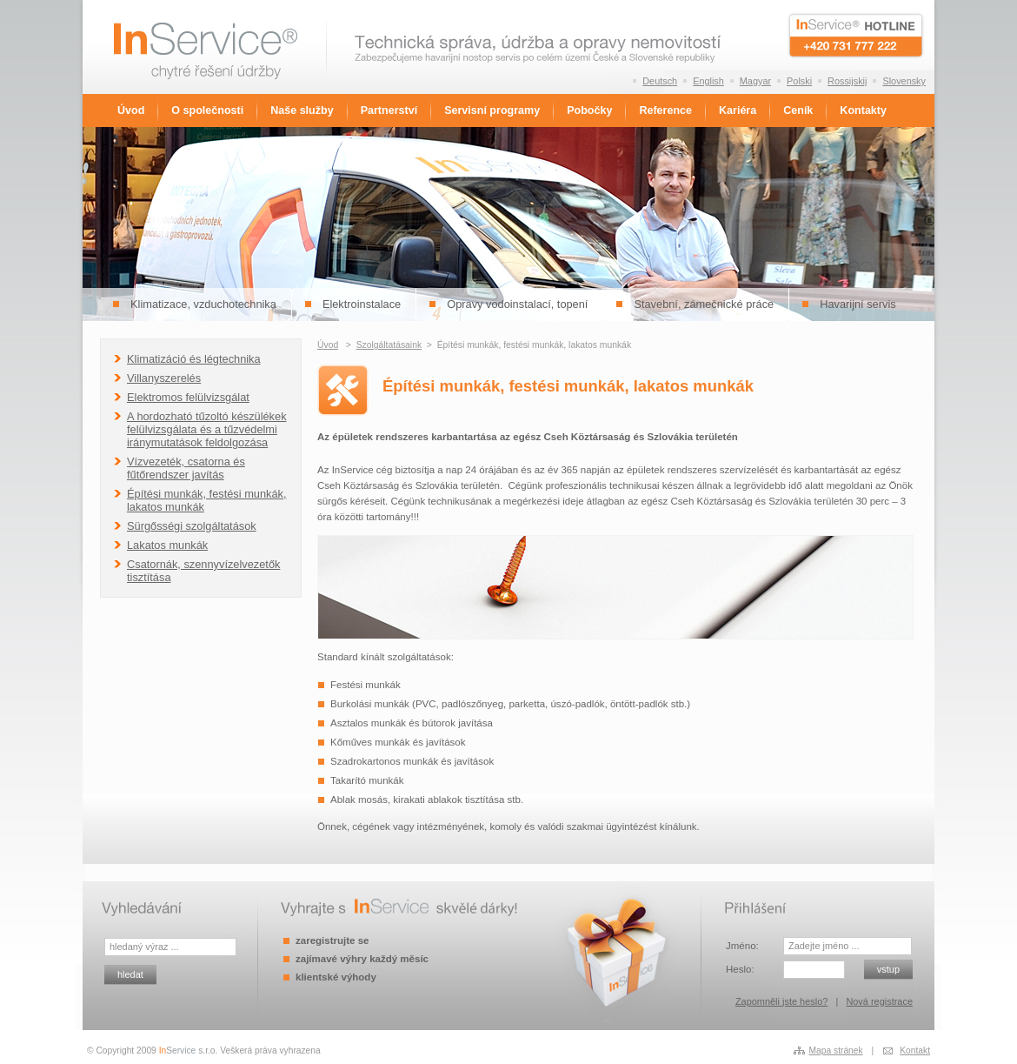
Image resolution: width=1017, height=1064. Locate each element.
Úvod (130, 110)
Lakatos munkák (167, 545)
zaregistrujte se (332, 940)
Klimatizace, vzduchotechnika (203, 304)
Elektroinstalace (361, 304)
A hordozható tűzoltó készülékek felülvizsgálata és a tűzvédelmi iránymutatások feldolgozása (207, 429)
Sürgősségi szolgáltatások (191, 525)
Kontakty (863, 110)
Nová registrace (879, 1001)
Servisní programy (492, 110)
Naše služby (301, 110)
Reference (665, 110)
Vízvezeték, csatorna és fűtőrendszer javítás (186, 468)
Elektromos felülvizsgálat (188, 397)
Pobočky (589, 110)
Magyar (755, 81)
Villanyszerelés (164, 378)
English (708, 81)
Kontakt (915, 1050)
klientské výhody (336, 977)
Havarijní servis (857, 304)
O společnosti (207, 110)
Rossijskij (847, 81)
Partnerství (389, 110)
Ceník (798, 110)
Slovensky (904, 81)
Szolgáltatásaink (389, 345)
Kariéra (737, 110)
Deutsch (659, 81)
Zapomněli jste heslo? (781, 1001)
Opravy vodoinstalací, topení (517, 304)
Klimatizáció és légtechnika (194, 358)
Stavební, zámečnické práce (704, 304)
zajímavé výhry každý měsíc (362, 959)
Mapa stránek (836, 1050)
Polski (799, 81)
